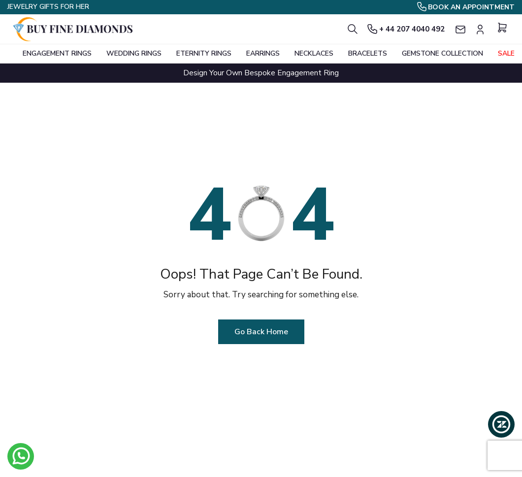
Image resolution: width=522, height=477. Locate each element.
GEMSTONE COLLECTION (442, 53)
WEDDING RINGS (134, 53)
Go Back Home (261, 331)
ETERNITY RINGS (203, 53)
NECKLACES (313, 53)
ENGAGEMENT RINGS (57, 53)
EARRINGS (263, 53)
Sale (506, 53)
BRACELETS (367, 53)
